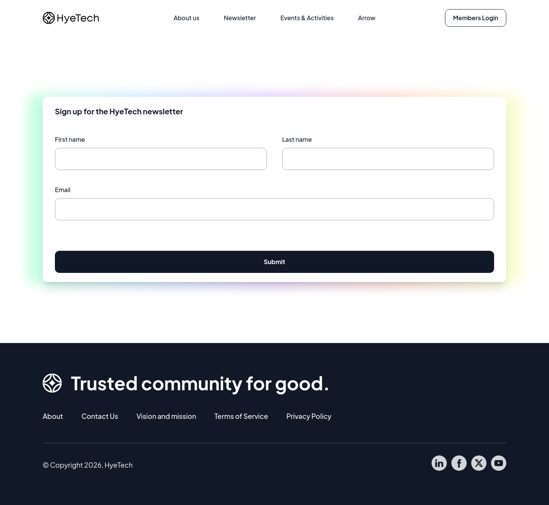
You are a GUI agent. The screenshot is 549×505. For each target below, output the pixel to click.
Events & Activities (307, 18)
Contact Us (99, 416)
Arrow (366, 18)
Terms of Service (241, 416)
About (53, 416)
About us (186, 18)
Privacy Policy (308, 416)
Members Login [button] (475, 18)
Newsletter (240, 18)
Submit (274, 262)
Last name (297, 139)
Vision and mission (166, 416)
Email (63, 190)
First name (70, 139)
